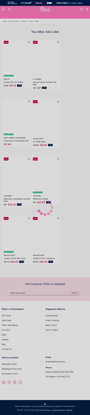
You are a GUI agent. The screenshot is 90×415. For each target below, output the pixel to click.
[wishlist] (81, 9)
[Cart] (87, 9)
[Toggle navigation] (3, 9)
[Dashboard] (9, 9)
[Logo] (45, 9)
